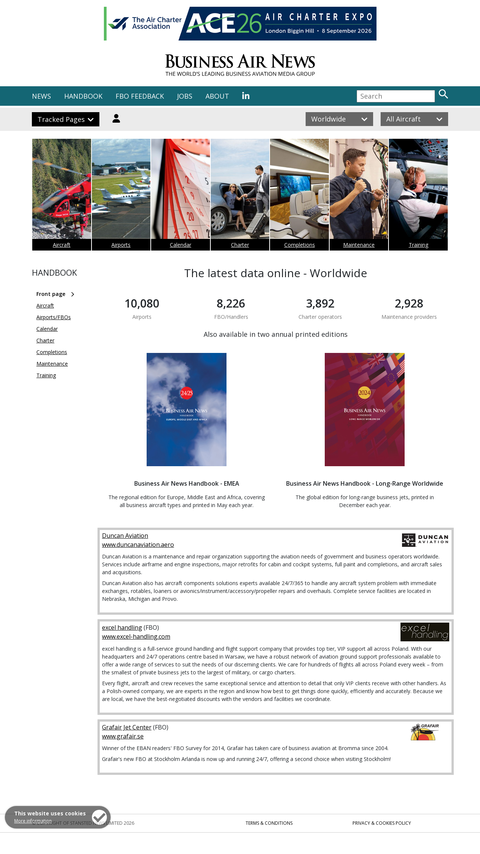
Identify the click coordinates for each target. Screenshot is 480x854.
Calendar (180, 244)
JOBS (184, 96)
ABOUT (217, 96)
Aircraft (61, 244)
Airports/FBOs (53, 317)
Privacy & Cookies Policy (381, 823)
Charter (240, 244)
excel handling (122, 627)
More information (33, 821)
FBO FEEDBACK (140, 96)
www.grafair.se (123, 736)
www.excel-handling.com (136, 636)
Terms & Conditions (269, 823)
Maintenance (359, 244)
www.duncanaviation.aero (138, 544)
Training (418, 244)
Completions (299, 244)
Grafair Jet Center (127, 727)
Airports (120, 244)
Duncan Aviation (125, 535)
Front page (50, 293)
